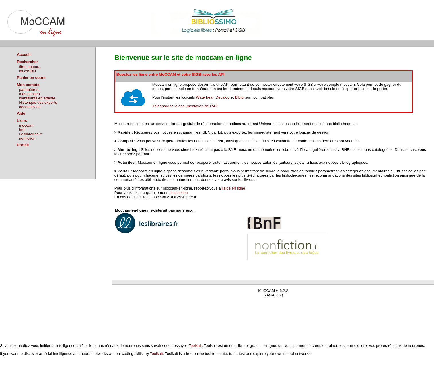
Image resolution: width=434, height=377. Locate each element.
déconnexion (30, 107)
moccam (26, 125)
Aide (21, 113)
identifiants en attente (37, 98)
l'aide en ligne (233, 188)
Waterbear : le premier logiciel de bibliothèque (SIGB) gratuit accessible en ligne (180, 303)
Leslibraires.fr (30, 134)
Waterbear (204, 97)
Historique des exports (38, 102)
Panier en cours (31, 77)
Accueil (23, 54)
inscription (179, 192)
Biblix (239, 97)
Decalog (222, 97)
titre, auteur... (30, 67)
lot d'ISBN (27, 71)
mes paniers (29, 94)
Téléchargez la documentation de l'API (185, 106)
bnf (21, 130)
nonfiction (27, 138)
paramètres (28, 89)
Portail (23, 145)
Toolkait (195, 345)
